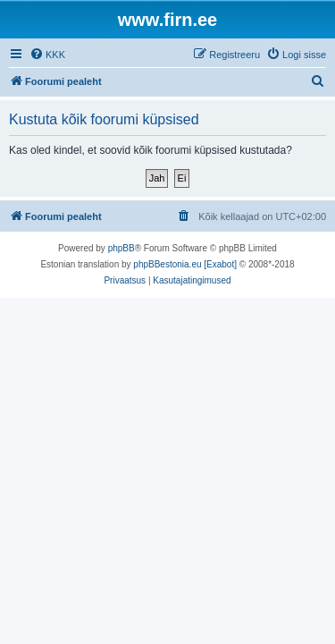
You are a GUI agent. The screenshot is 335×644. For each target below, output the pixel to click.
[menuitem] (47, 54)
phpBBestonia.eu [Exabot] (185, 264)
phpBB (121, 248)
